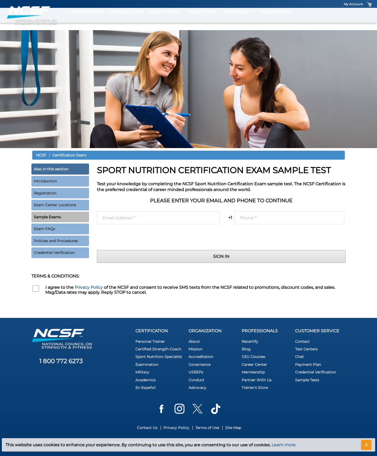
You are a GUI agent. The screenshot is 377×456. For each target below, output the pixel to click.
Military (142, 372)
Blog (246, 349)
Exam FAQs (44, 228)
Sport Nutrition (165, 19)
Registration (45, 193)
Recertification (276, 19)
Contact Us (147, 427)
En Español (145, 387)
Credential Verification (54, 252)
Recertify (250, 341)
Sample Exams (47, 217)
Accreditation (200, 356)
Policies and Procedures (56, 240)
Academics (145, 380)
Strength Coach (126, 19)
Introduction (45, 181)
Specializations (239, 19)
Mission (195, 349)
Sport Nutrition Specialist (158, 356)
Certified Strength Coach (158, 349)
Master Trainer (202, 19)
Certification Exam (69, 155)
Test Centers (306, 349)
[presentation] (136, 237)
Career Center (254, 364)
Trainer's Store (255, 387)
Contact (302, 341)
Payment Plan (308, 364)
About (194, 341)
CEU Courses (253, 356)
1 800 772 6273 (61, 361)
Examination (146, 364)
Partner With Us (256, 380)
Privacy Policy (89, 287)
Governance (199, 364)
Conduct (196, 380)
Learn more (283, 444)
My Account (353, 4)
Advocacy (197, 387)
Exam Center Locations (55, 205)
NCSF (41, 155)
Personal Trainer (87, 19)
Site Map (233, 427)
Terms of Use (207, 427)
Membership (253, 372)
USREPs (195, 372)
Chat (299, 356)
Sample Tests (307, 380)
